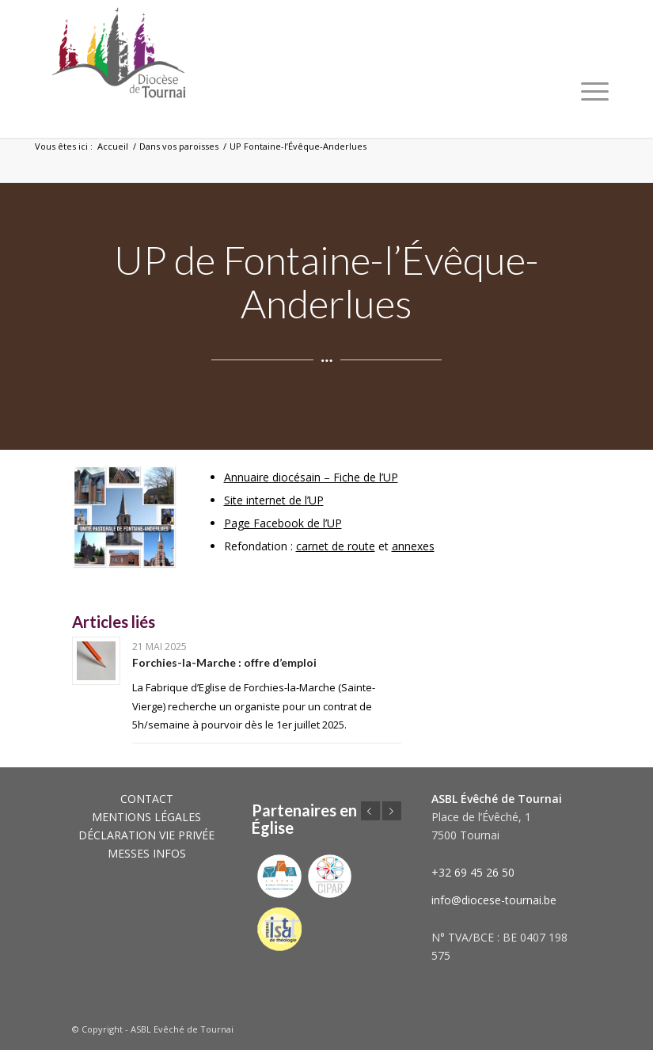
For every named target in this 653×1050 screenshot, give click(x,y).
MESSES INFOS (147, 853)
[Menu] (595, 91)
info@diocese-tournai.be (493, 899)
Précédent (370, 810)
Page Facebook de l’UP (283, 523)
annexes (413, 546)
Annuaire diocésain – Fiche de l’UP (311, 477)
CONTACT (146, 798)
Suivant (391, 810)
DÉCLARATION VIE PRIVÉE (146, 835)
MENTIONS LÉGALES (146, 816)
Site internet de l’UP (274, 500)
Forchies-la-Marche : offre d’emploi (224, 662)
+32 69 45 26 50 (472, 872)
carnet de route (335, 546)
